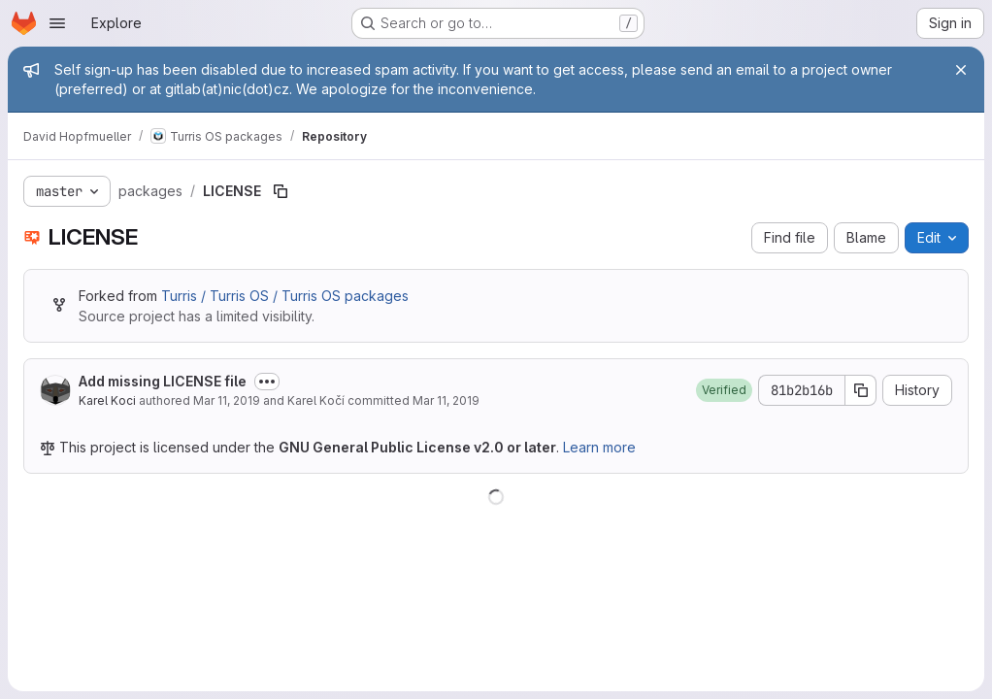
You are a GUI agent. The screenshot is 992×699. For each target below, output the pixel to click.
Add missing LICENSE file (163, 381)
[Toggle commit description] (267, 381)
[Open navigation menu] (57, 23)
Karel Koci (107, 400)
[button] (724, 390)
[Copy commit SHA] (860, 390)
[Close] (961, 70)
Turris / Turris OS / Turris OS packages (285, 295)
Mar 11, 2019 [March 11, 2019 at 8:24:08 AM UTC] (226, 400)
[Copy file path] (280, 191)
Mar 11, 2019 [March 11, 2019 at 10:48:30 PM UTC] (446, 400)
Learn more (599, 447)
